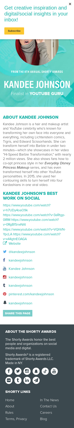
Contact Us (48, 406)
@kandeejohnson (19, 252)
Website (12, 244)
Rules (9, 413)
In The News (49, 400)
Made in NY (13, 363)
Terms (9, 419)
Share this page (17, 313)
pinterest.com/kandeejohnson (28, 294)
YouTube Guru (46, 93)
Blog (43, 419)
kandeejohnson (17, 260)
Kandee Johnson (19, 269)
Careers (46, 413)
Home (9, 400)
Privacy (21, 419)
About (9, 406)
